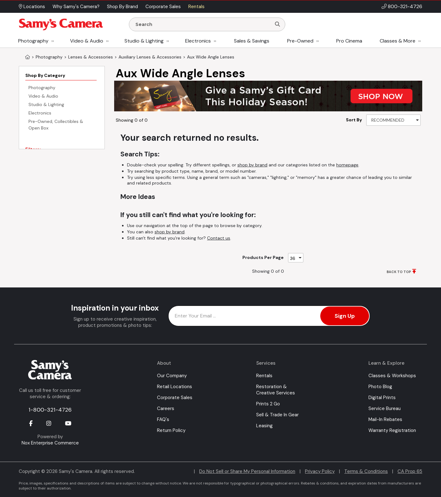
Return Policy (171, 430)
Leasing (264, 426)
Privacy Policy (320, 471)
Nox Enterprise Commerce (50, 443)
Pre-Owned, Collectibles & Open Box (55, 125)
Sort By (354, 120)
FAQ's (163, 419)
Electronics (198, 41)
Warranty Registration (392, 430)
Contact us (218, 238)
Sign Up (345, 316)
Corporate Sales (174, 397)
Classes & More (397, 41)
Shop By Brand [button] (122, 6)
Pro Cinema (349, 41)
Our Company (172, 376)
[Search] (277, 24)
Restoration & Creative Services (275, 389)
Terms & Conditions (366, 471)
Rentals (264, 376)
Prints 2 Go (268, 404)
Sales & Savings (251, 41)
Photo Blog (380, 386)
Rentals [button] (196, 6)
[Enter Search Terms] (202, 24)
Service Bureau (384, 408)
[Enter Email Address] (269, 316)
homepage (347, 165)
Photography (33, 41)
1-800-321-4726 (50, 409)
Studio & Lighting (144, 41)
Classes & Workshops (392, 376)
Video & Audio (86, 41)
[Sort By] (393, 120)
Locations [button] (32, 6)
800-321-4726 (405, 6)
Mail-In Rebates (385, 419)
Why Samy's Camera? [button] (76, 6)
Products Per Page (263, 257)
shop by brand (252, 165)
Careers (165, 408)
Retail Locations (174, 386)
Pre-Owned (300, 41)
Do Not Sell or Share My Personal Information (247, 471)
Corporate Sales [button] (163, 6)
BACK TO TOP (399, 272)
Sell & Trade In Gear (277, 415)
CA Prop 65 (410, 471)
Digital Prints (382, 397)
